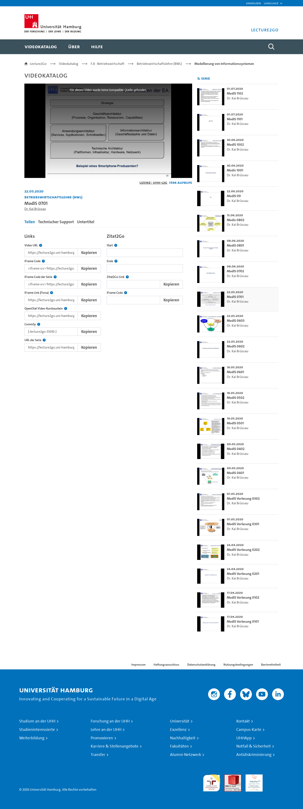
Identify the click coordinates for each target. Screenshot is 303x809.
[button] (271, 3)
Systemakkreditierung (275, 777)
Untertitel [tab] (85, 222)
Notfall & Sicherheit (253, 746)
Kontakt (243, 721)
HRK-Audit (253, 777)
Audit (228, 777)
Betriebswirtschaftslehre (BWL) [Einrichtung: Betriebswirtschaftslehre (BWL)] (53, 197)
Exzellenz (178, 729)
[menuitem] (40, 46)
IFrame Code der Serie (40, 277)
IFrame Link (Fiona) (38, 293)
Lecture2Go (38, 63)
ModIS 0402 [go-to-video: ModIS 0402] (236, 449)
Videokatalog (68, 63)
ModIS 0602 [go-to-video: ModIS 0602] (236, 346)
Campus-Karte (248, 729)
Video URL (33, 245)
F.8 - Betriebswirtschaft (107, 63)
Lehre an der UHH (106, 729)
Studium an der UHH (37, 721)
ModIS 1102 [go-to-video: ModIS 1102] (235, 93)
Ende (112, 261)
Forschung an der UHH (110, 721)
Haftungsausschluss (166, 664)
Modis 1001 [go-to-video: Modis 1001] (235, 170)
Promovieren (102, 738)
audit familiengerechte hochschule (211, 782)
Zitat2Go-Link (118, 277)
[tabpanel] (108, 291)
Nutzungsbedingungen (238, 664)
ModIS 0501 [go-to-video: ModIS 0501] (235, 423)
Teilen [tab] (29, 222)
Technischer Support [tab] (56, 222)
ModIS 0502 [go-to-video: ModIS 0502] (235, 397)
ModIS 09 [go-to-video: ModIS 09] (234, 196)
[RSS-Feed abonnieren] (198, 78)
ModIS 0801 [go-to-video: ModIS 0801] (235, 245)
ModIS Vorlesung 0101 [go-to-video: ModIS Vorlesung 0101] (243, 621)
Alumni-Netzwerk (185, 754)
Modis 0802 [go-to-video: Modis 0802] (235, 220)
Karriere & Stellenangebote (114, 746)
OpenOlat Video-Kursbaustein (45, 308)
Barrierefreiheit (271, 664)
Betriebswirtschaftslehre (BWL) (159, 63)
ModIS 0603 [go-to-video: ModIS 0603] (236, 320)
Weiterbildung (31, 738)
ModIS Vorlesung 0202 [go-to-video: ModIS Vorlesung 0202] (243, 549)
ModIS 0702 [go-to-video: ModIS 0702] (235, 271)
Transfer (98, 754)
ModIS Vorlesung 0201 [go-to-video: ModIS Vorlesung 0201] (243, 573)
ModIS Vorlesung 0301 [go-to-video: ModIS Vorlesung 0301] (243, 524)
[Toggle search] (271, 46)
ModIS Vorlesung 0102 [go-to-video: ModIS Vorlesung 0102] (243, 597)
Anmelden (253, 3)
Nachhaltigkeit (182, 738)
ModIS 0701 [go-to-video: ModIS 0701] (235, 297)
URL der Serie (35, 340)
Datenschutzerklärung (201, 664)
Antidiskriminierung (253, 754)
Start (112, 245)
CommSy (32, 324)
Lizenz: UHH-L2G (153, 182)
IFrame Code (34, 261)
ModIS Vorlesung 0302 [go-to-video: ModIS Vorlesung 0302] (243, 498)
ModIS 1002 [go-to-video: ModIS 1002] (235, 144)
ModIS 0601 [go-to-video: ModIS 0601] (235, 372)
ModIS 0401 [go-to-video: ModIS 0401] (235, 473)
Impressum (138, 664)
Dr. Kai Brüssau (35, 209)
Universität (179, 721)
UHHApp (244, 738)
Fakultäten (179, 746)
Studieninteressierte (37, 729)
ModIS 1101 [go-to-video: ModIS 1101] (235, 119)
